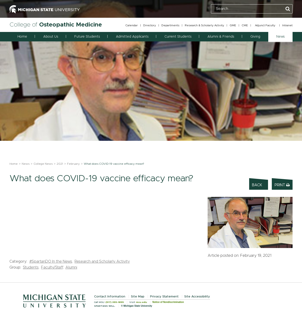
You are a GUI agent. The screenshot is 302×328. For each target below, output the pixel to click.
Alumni (71, 267)
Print (282, 185)
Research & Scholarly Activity (204, 25)
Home (22, 36)
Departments (170, 25)
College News (43, 163)
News (25, 163)
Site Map (137, 296)
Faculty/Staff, (52, 267)
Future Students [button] (87, 36)
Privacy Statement (164, 296)
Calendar (131, 25)
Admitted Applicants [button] (132, 36)
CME (245, 25)
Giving (255, 36)
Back (257, 185)
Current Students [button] (177, 36)
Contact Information (109, 296)
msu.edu (141, 302)
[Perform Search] (287, 9)
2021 (60, 163)
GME (233, 25)
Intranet (287, 25)
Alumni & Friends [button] (220, 36)
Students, (31, 267)
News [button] (280, 36)
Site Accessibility (197, 296)
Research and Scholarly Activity (102, 261)
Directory (149, 25)
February (73, 163)
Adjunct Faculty (265, 25)
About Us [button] (50, 36)
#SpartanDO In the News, (51, 261)
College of (55, 25)
